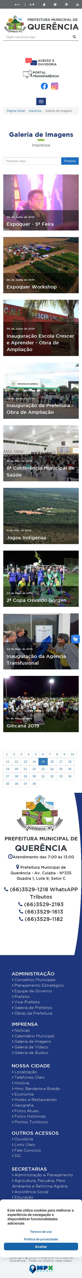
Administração (33, 973)
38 (34, 783)
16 (52, 761)
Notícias (21, 1030)
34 (70, 776)
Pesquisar (70, 161)
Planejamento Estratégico (38, 985)
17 (61, 761)
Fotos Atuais (25, 1111)
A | (20, 4)
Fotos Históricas (29, 1116)
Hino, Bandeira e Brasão (36, 1088)
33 (61, 776)
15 (43, 761)
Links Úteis (23, 1144)
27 (7, 776)
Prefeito (21, 996)
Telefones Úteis (28, 1077)
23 (43, 769)
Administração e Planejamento (42, 1175)
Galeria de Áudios (30, 1052)
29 (25, 776)
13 (25, 761)
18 (70, 761)
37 (25, 783)
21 (25, 769)
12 (16, 761)
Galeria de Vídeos (30, 1047)
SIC (16, 1155)
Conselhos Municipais (34, 979)
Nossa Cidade (31, 1065)
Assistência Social (30, 1191)
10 (72, 754)
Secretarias (29, 1169)
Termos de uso (41, 1231)
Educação (22, 1197)
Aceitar (41, 1246)
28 (16, 776)
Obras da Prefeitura (32, 1013)
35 (7, 783)
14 (34, 761)
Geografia (22, 1105)
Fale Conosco (26, 1150)
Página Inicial (16, 111)
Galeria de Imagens (31, 1041)
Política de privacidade (41, 1239)
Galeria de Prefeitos (32, 1007)
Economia (23, 1094)
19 (7, 769)
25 (61, 769)
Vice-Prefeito (26, 1002)
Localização (24, 1072)
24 (52, 769)
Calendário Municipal (33, 1036)
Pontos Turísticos (30, 1122)
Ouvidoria (22, 1139)
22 (34, 769)
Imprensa (35, 111)
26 (70, 769)
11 (7, 761)
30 (34, 776)
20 (16, 769)
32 (52, 776)
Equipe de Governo (32, 991)
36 (16, 783)
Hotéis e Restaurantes (34, 1099)
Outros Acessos (35, 1133)
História (20, 1083)
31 (43, 776)
